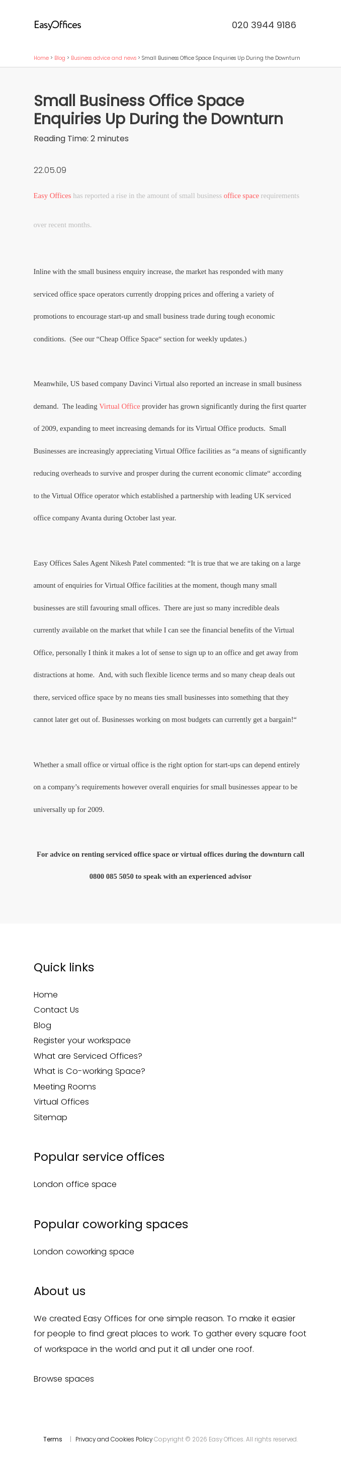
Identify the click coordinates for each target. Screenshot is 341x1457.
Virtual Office (119, 406)
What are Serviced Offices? (88, 1056)
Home (41, 58)
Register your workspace (82, 1040)
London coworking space (84, 1251)
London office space (75, 1184)
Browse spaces (64, 1379)
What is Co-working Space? (89, 1071)
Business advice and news (103, 58)
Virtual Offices (61, 1102)
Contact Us (56, 1010)
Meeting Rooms (65, 1086)
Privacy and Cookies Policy (113, 1439)
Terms (52, 1439)
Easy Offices (52, 196)
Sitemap (50, 1117)
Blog (59, 58)
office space (241, 196)
